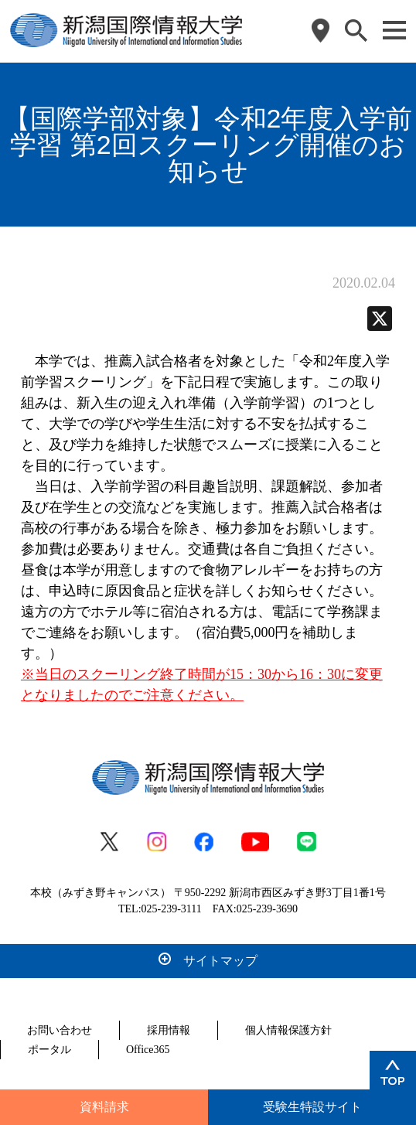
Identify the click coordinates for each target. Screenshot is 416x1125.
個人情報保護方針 (288, 1030)
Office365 (148, 1049)
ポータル (49, 1049)
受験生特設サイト (312, 1106)
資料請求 (104, 1106)
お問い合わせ (59, 1030)
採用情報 (168, 1030)
